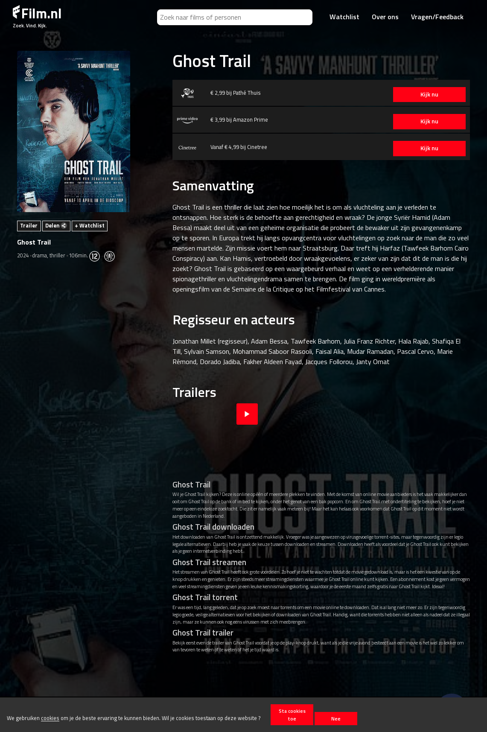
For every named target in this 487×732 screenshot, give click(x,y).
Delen (56, 225)
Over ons (385, 17)
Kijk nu (429, 94)
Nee (336, 718)
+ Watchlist (90, 225)
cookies (50, 718)
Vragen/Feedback (437, 17)
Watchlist (344, 17)
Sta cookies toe (292, 714)
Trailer (29, 225)
